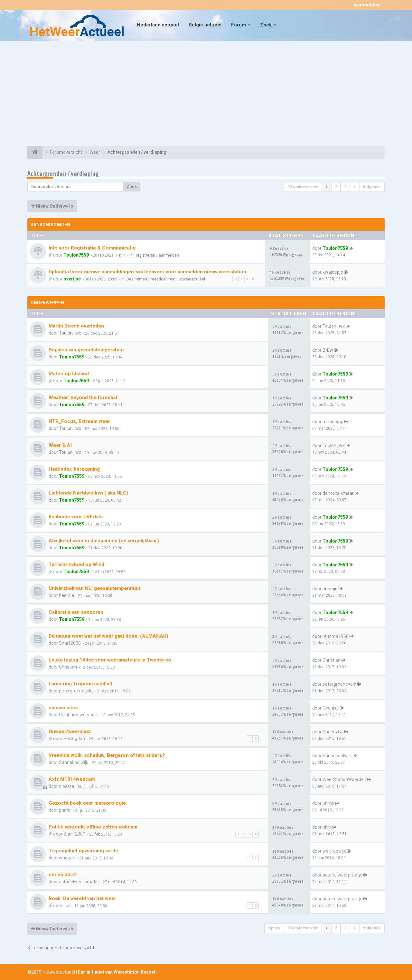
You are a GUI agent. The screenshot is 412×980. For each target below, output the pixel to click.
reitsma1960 (336, 636)
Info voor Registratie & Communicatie (92, 248)
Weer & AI (60, 445)
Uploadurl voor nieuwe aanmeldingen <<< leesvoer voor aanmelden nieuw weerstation (147, 272)
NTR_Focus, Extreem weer (79, 421)
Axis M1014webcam (72, 779)
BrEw (328, 350)
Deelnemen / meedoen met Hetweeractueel (165, 279)
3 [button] (345, 187)
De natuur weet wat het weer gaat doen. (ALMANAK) (108, 636)
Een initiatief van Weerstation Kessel (116, 972)
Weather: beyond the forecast (83, 397)
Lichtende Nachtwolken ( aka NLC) (88, 493)
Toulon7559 (76, 255)
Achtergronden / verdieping (63, 173)
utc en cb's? (63, 874)
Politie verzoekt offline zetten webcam (93, 827)
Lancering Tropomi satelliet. (81, 684)
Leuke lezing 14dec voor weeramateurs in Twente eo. (111, 660)
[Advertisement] (206, 94)
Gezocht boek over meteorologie (87, 803)
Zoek (268, 25)
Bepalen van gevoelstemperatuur (86, 350)
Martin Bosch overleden (76, 326)
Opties (274, 928)
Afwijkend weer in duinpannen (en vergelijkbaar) (104, 541)
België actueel (205, 25)
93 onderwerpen (302, 187)
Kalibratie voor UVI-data (76, 517)
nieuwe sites (63, 707)
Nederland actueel (158, 25)
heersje (66, 595)
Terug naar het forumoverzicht (60, 947)
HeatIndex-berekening (74, 469)
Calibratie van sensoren (76, 612)
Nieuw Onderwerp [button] (52, 206)
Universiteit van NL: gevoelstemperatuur (95, 588)
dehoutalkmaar (338, 493)
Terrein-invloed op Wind (76, 564)
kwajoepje (333, 272)
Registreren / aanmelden (157, 255)
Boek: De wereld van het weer (82, 898)
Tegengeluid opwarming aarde (83, 851)
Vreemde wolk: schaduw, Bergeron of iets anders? (107, 755)
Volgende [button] (372, 187)
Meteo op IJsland (69, 374)
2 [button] (336, 187)
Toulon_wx (70, 333)
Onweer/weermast (70, 731)
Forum (240, 25)
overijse (72, 278)
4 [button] (354, 187)
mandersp (333, 421)
